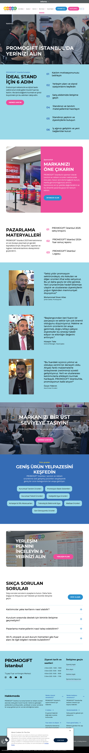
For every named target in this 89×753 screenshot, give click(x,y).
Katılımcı (34, 8)
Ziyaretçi (28, 8)
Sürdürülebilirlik (72, 710)
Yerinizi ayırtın (15, 102)
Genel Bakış (20, 8)
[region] (40, 739)
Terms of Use (27, 750)
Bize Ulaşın (75, 597)
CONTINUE (60, 740)
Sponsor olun (52, 198)
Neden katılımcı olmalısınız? (72, 696)
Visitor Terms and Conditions (42, 750)
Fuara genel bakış (72, 723)
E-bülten (48, 710)
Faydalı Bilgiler (50, 8)
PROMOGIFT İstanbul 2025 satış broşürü (66, 229)
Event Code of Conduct (59, 750)
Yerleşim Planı (63, 557)
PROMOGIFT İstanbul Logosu (63, 252)
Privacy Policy (15, 750)
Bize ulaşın (69, 669)
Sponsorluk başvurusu (73, 679)
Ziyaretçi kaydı (70, 664)
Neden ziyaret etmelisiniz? (50, 696)
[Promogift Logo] (10, 8)
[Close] (70, 730)
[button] (6, 740)
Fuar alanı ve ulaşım (52, 723)
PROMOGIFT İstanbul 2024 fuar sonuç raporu (66, 241)
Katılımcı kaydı (70, 674)
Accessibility (5, 750)
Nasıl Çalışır (41, 8)
